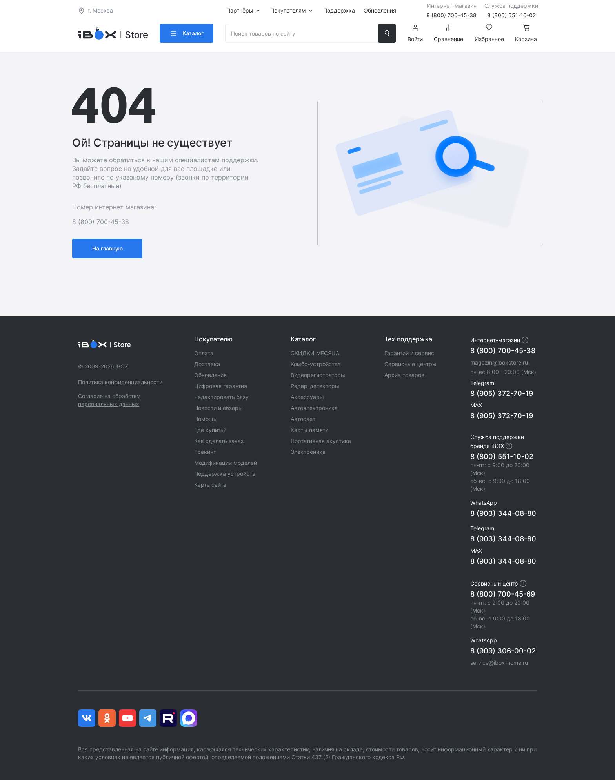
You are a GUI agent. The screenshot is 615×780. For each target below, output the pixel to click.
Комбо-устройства (316, 364)
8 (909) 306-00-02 (503, 651)
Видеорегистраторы (318, 375)
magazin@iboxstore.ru (499, 362)
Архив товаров (404, 375)
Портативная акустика (321, 440)
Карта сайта (210, 484)
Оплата (203, 353)
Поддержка (339, 10)
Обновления (380, 10)
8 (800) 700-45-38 (502, 350)
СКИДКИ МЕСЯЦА (315, 353)
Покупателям (288, 10)
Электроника (308, 451)
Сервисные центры (410, 364)
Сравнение (448, 33)
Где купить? (210, 429)
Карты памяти (309, 429)
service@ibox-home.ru (499, 662)
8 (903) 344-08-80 (503, 513)
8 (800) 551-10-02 (501, 456)
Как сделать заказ (219, 440)
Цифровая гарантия (220, 386)
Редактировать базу (221, 397)
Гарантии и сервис (409, 353)
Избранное (489, 33)
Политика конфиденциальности (120, 382)
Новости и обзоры (218, 408)
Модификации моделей (225, 462)
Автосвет (303, 418)
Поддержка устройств (224, 473)
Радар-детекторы (315, 386)
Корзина (526, 33)
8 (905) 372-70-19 (501, 393)
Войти (415, 33)
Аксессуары (307, 397)
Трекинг (205, 451)
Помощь (205, 418)
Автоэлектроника (314, 408)
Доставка (207, 364)
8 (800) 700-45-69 (502, 594)
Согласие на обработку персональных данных (109, 400)
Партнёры (239, 10)
